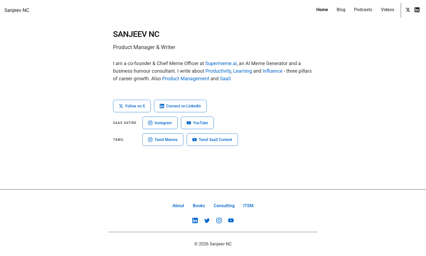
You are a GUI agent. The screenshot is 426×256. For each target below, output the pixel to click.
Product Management (185, 78)
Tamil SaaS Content (212, 139)
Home (322, 9)
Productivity (218, 71)
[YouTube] (231, 220)
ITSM (248, 205)
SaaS (225, 78)
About (178, 205)
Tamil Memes (163, 139)
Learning (242, 71)
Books (199, 205)
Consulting (224, 205)
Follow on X (132, 106)
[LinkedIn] (417, 10)
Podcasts (363, 9)
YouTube (197, 123)
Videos (387, 9)
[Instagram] (219, 220)
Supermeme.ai (221, 63)
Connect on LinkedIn (180, 106)
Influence (272, 71)
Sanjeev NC (16, 10)
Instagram (160, 123)
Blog (341, 9)
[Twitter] (407, 10)
